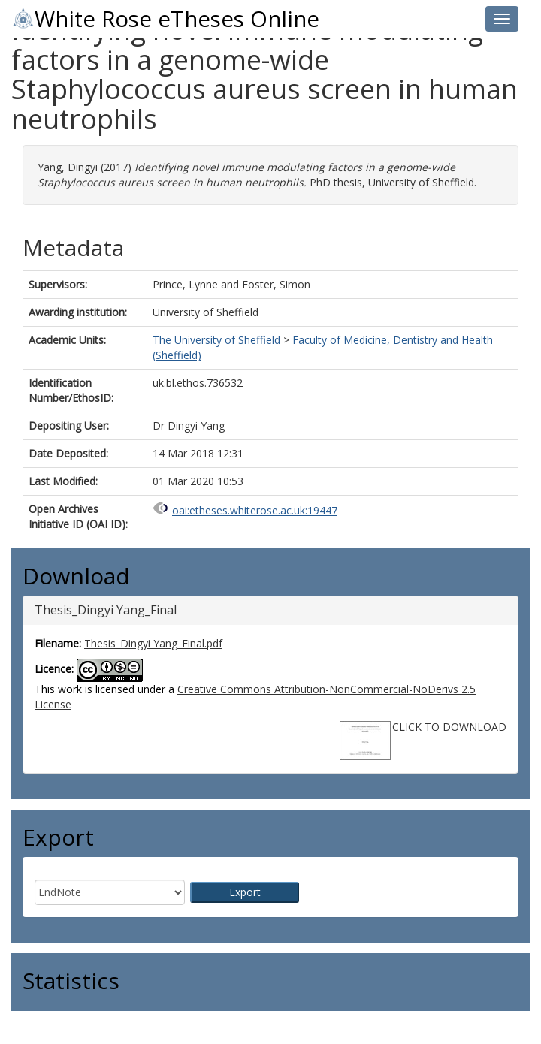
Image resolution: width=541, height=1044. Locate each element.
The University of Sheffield (216, 340)
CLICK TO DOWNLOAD (449, 727)
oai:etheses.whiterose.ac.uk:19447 (254, 510)
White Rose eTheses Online (165, 19)
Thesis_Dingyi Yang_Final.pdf (153, 643)
